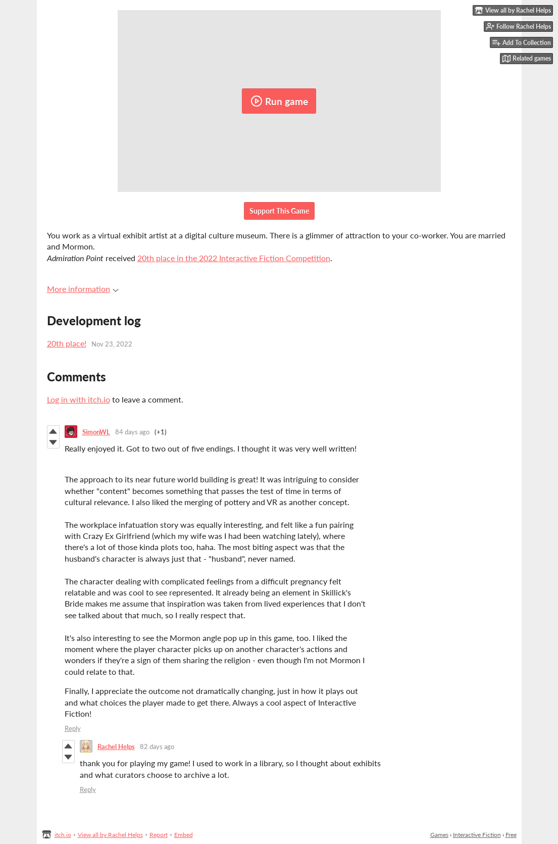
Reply (73, 728)
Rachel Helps (116, 746)
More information (83, 288)
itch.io (63, 834)
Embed (183, 834)
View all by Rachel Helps (110, 834)
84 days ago (132, 432)
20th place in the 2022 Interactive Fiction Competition (233, 258)
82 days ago (157, 746)
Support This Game (279, 211)
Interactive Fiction (477, 834)
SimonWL (96, 432)
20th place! (66, 343)
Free (511, 834)
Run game (279, 101)
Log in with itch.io (78, 399)
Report (158, 834)
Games (439, 834)
